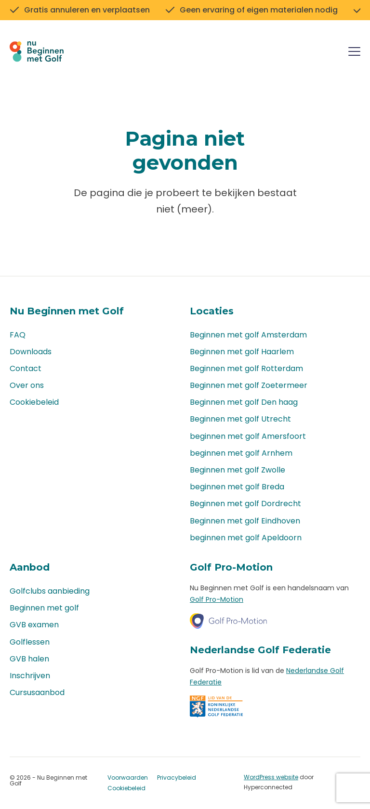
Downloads (31, 351)
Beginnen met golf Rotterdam (246, 368)
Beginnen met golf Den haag (244, 402)
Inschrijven (30, 675)
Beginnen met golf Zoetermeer (248, 385)
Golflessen (30, 641)
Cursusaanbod (37, 692)
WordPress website (271, 777)
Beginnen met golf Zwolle (237, 469)
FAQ (18, 334)
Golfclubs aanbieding (50, 591)
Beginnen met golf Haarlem (242, 351)
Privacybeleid (176, 778)
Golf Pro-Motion (216, 599)
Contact (25, 368)
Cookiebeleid (34, 402)
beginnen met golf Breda (237, 487)
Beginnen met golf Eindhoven (245, 520)
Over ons (27, 385)
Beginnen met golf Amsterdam (248, 334)
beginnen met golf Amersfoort (248, 436)
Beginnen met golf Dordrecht (245, 504)
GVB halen (29, 658)
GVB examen (34, 625)
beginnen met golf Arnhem (241, 453)
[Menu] (354, 53)
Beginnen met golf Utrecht (240, 419)
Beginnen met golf (44, 608)
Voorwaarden (127, 778)
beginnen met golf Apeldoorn (246, 537)
